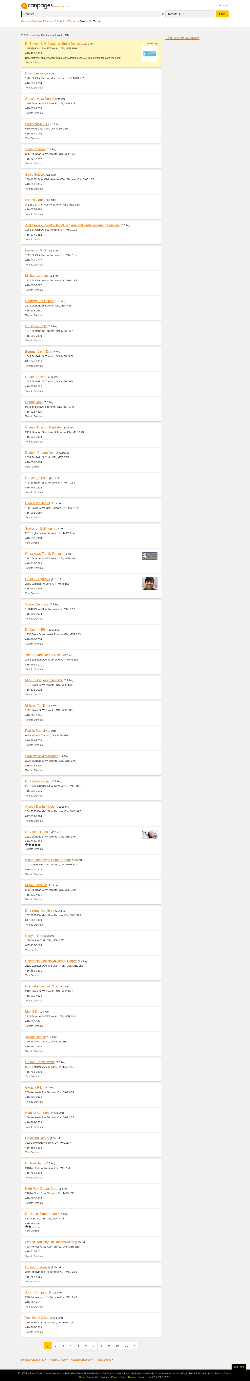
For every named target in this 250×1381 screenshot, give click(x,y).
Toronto (72, 21)
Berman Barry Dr (37, 351)
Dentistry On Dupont (39, 301)
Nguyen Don (34, 935)
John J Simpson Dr (38, 1292)
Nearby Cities (57, 1359)
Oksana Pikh (34, 1087)
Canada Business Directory (37, 21)
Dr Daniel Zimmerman (41, 1213)
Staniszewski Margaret (41, 756)
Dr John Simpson (37, 1267)
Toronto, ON (176, 14)
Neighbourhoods (81, 1359)
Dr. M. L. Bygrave (37, 579)
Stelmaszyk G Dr (37, 124)
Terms (123, 1377)
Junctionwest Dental (39, 98)
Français (224, 5)
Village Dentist (35, 1037)
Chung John (34, 402)
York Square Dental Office (43, 655)
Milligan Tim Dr (36, 705)
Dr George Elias (36, 478)
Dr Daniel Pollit (36, 326)
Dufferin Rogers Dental (41, 452)
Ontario (61, 21)
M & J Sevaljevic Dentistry (44, 680)
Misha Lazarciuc (37, 275)
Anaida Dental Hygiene (41, 806)
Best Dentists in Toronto (182, 38)
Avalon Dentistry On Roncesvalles (49, 1242)
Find (222, 14)
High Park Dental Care (41, 1188)
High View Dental (37, 503)
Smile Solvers (35, 174)
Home (82, 1377)
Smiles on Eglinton (38, 528)
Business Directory (137, 1377)
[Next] (135, 1345)
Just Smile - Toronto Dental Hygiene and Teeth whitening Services (72, 225)
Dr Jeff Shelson (36, 377)
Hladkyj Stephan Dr (39, 1113)
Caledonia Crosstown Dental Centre (51, 961)
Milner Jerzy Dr (36, 885)
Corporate (104, 1377)
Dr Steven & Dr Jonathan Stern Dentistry (54, 43)
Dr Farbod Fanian (38, 781)
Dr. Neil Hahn (34, 1163)
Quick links (239, 1367)
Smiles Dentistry (37, 604)
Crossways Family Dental (43, 553)
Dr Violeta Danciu (37, 832)
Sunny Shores (35, 149)
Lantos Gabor (35, 200)
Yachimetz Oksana (38, 1317)
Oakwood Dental (37, 1138)
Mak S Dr (32, 1011)
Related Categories (32, 1359)
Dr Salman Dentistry (39, 910)
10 (117, 1345)
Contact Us (92, 1377)
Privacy (114, 1377)
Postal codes (103, 1359)
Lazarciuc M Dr (36, 250)
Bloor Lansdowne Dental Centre (48, 860)
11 (126, 1345)
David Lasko (34, 73)
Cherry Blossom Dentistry (43, 427)
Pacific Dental (35, 730)
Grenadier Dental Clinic (42, 986)
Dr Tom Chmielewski (39, 1062)
